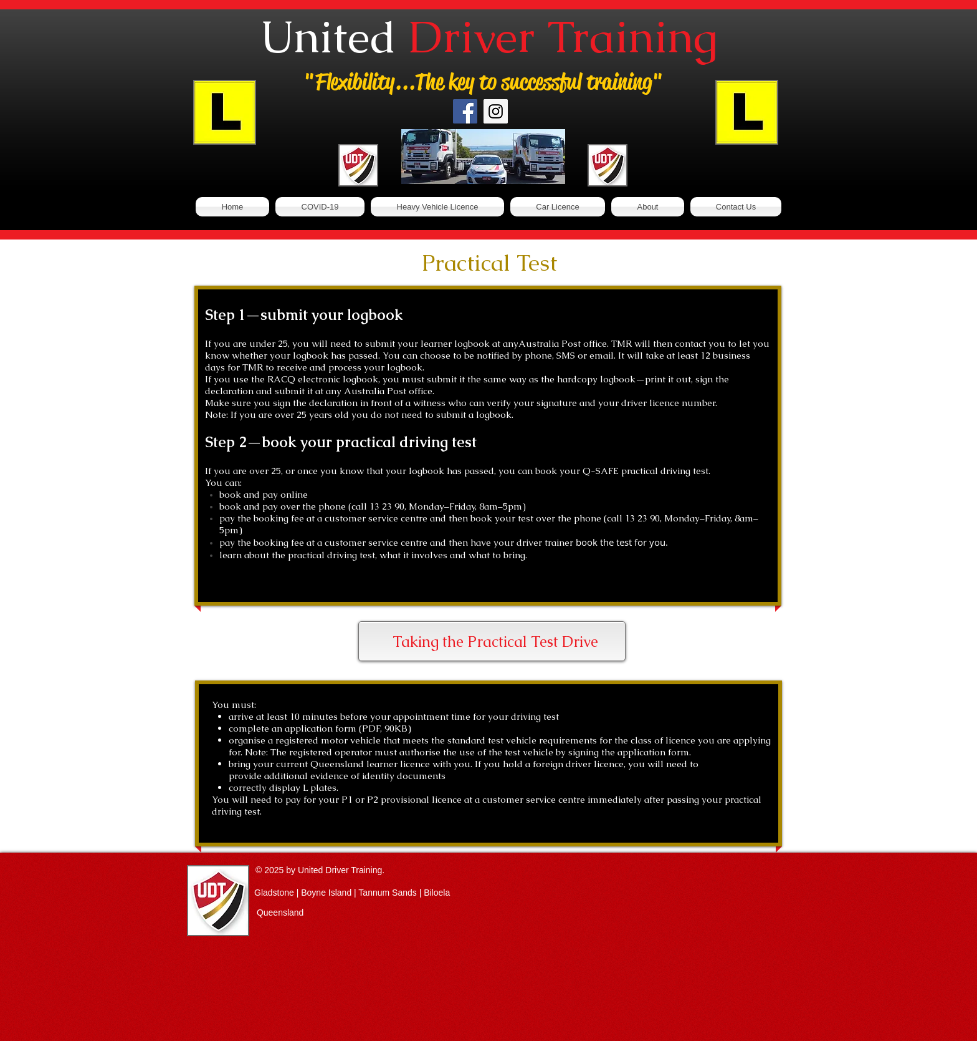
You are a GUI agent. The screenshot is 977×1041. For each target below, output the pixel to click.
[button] (437, 206)
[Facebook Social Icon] (465, 111)
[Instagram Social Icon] (496, 111)
